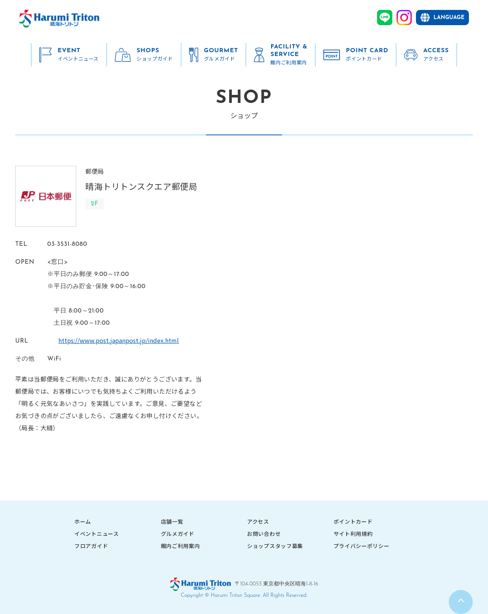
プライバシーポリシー (362, 546)
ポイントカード (353, 521)
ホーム (82, 521)
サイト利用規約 (353, 533)
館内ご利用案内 (180, 546)
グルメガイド (177, 533)
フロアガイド (91, 546)
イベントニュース (96, 533)
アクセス (258, 521)
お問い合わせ (264, 533)
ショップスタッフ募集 (275, 546)
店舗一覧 (172, 521)
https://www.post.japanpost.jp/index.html (107, 340)
